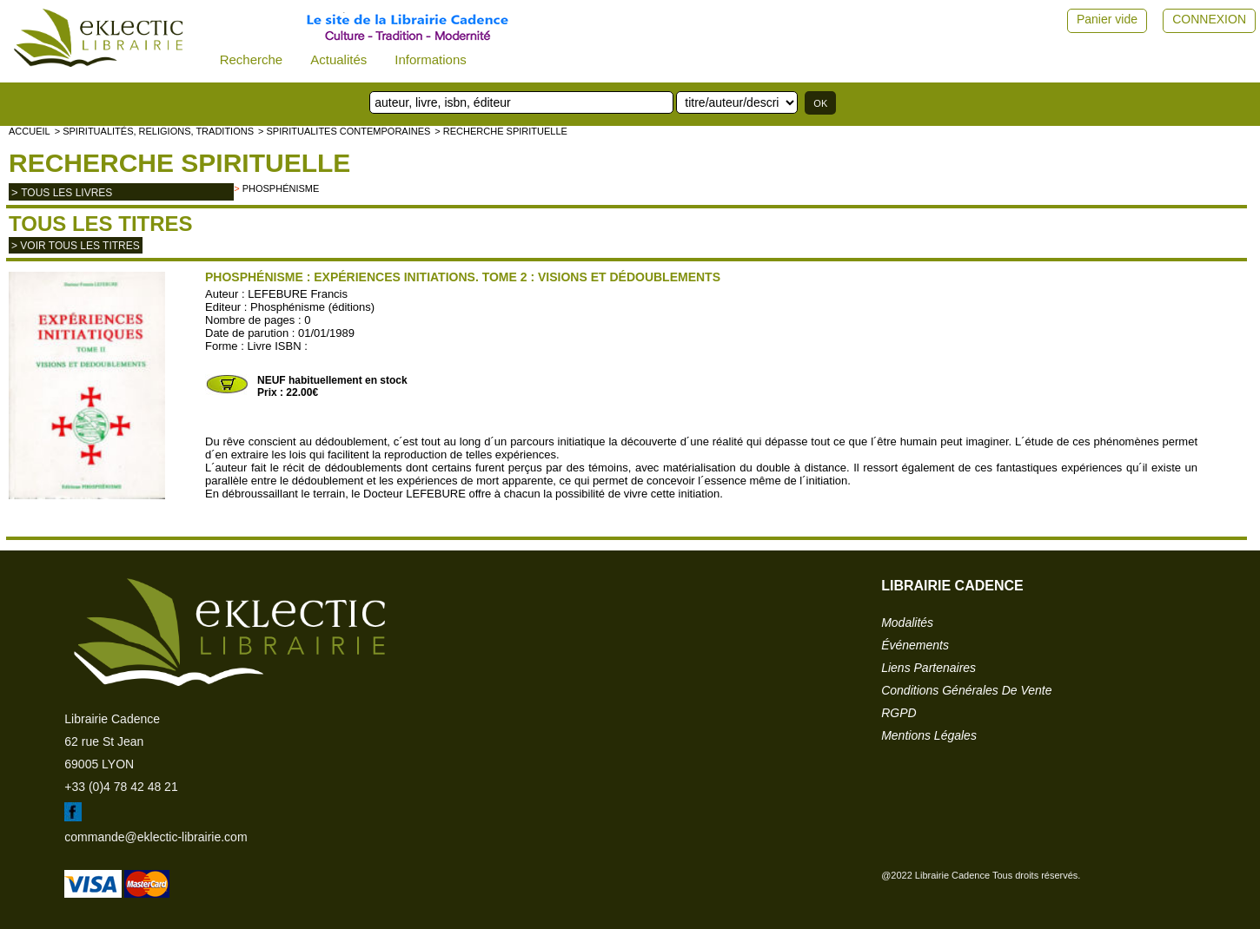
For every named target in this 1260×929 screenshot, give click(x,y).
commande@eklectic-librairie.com (155, 837)
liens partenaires (928, 668)
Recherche (251, 59)
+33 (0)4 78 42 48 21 (120, 787)
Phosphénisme (281, 188)
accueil (29, 131)
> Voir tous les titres (75, 246)
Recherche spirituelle (179, 162)
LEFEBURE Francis (298, 293)
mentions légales (929, 735)
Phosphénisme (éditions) (312, 306)
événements (915, 645)
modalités (907, 622)
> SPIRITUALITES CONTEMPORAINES (344, 131)
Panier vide (1107, 19)
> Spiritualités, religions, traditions (154, 131)
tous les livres (66, 193)
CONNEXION (1209, 19)
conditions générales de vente (966, 690)
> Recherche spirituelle (500, 131)
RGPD (898, 713)
